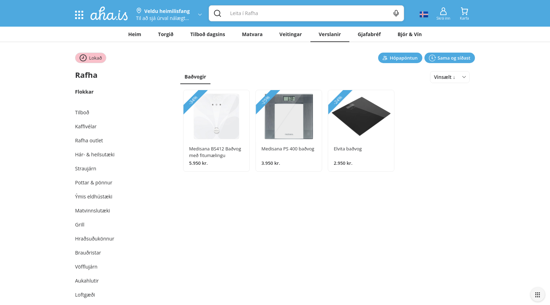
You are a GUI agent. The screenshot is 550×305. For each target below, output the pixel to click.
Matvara (252, 34)
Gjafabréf (369, 34)
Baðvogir (195, 76)
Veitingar (291, 34)
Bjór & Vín (409, 34)
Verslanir (330, 34)
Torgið (166, 34)
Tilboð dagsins (207, 34)
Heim (134, 34)
